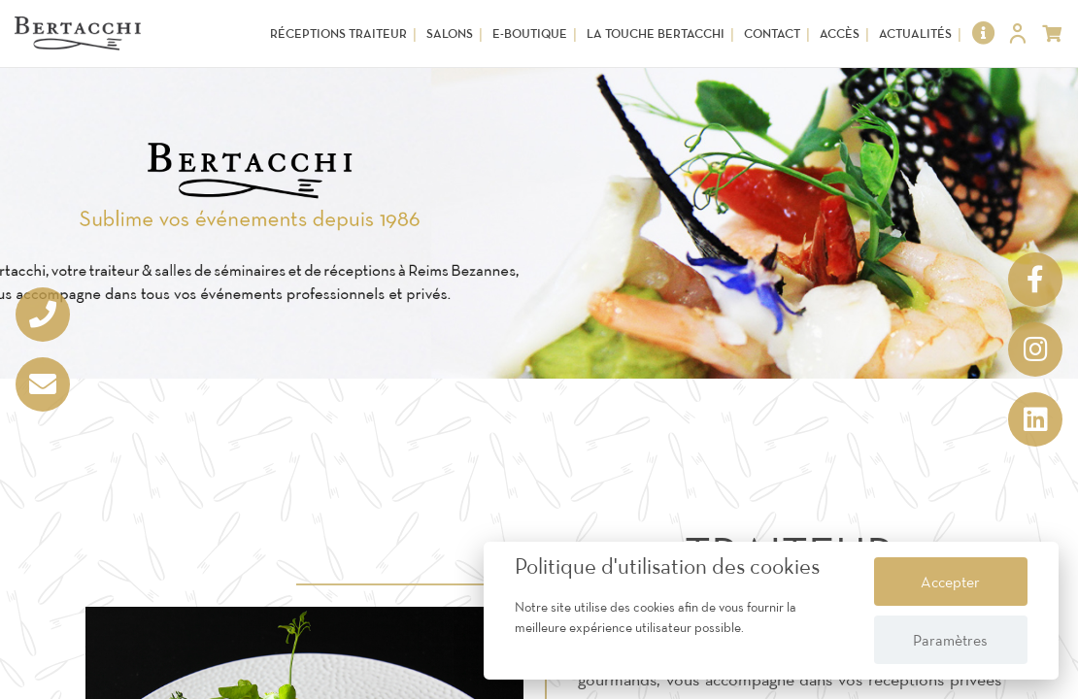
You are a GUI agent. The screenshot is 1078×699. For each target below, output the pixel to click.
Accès (839, 33)
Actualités (915, 33)
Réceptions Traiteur (338, 33)
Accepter (950, 581)
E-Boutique (529, 33)
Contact (772, 33)
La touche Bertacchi (655, 33)
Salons (449, 33)
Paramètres (950, 639)
